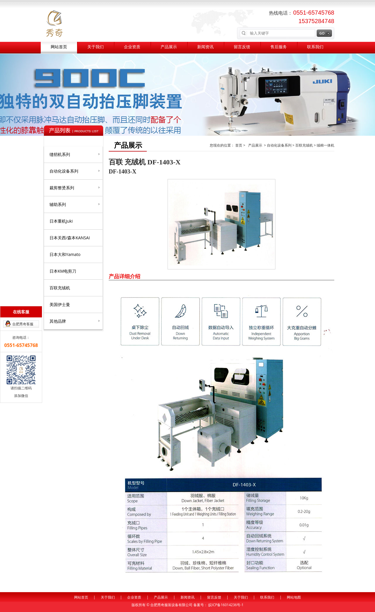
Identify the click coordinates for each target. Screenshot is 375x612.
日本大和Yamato (65, 254)
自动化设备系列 (75, 170)
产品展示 (169, 47)
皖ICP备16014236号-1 (225, 604)
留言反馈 (242, 47)
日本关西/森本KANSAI (70, 237)
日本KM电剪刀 (63, 271)
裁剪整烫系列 (75, 187)
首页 (239, 145)
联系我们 (315, 47)
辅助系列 (75, 204)
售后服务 (278, 47)
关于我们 (95, 47)
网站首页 (59, 47)
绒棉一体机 (325, 145)
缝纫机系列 (75, 154)
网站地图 (294, 597)
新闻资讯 (205, 47)
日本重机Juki (61, 221)
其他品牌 (75, 320)
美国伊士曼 (60, 304)
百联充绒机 (60, 287)
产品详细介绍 (124, 276)
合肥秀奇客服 (22, 324)
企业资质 (132, 47)
